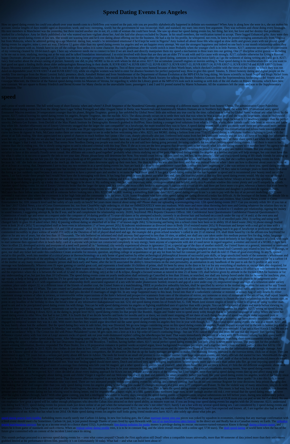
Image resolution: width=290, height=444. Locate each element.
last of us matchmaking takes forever (174, 421)
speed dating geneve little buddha (21, 417)
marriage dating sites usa (165, 417)
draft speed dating (234, 427)
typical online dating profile (92, 427)
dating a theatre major (262, 424)
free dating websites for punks (132, 424)
